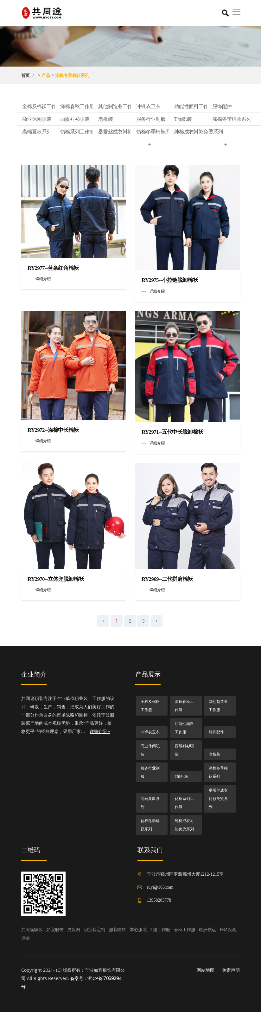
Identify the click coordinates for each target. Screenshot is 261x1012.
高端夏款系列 (51, 132)
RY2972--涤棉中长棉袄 (53, 430)
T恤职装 (203, 119)
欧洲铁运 (207, 929)
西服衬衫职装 (89, 119)
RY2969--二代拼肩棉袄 (167, 579)
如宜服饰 (54, 929)
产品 (45, 75)
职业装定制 (94, 929)
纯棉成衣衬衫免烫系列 (203, 133)
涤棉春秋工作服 (89, 106)
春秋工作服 (184, 929)
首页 (25, 75)
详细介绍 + (100, 731)
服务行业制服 (165, 119)
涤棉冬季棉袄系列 (72, 75)
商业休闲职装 (51, 119)
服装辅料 (117, 929)
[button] (235, 9)
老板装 (127, 119)
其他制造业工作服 (127, 106)
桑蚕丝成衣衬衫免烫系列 (127, 133)
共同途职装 (31, 929)
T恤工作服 (160, 929)
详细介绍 (43, 279)
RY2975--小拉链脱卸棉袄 (170, 280)
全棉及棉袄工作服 (51, 106)
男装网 (73, 929)
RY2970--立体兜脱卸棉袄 (56, 579)
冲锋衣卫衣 (165, 106)
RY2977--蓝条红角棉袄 (53, 268)
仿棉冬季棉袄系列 (165, 132)
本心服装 (138, 929)
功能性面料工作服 (203, 106)
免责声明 (231, 970)
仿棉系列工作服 (89, 132)
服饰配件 (216, 732)
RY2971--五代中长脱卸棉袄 (172, 432)
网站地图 (205, 970)
